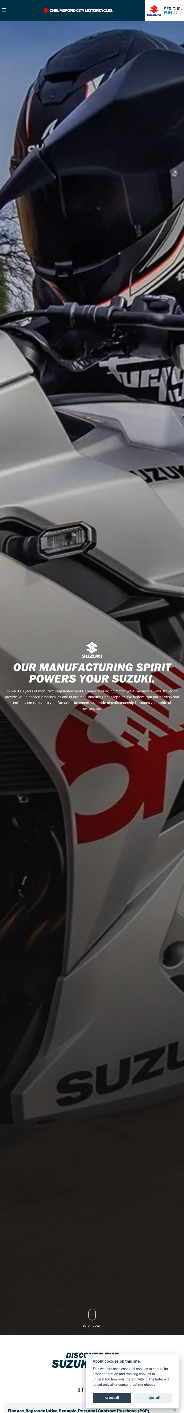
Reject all (153, 1398)
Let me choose (144, 1385)
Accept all (112, 1398)
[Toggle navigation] (4, 10)
